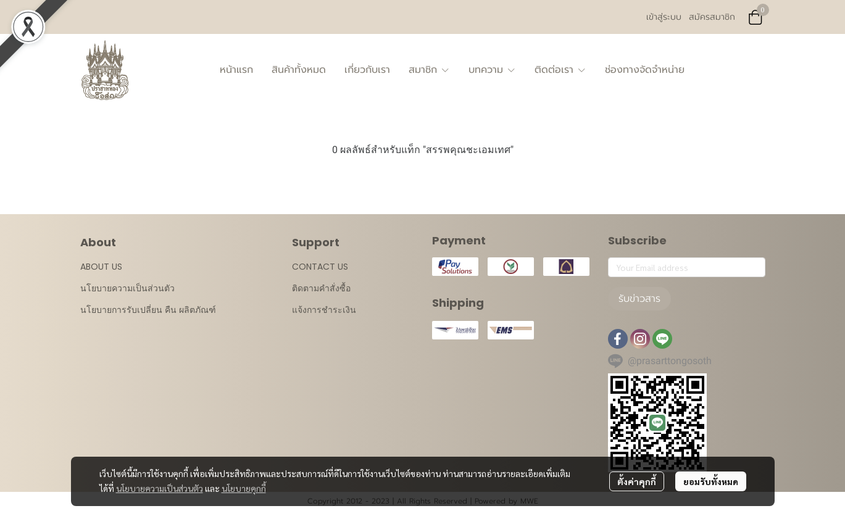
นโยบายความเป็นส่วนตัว (159, 488)
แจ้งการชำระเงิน (324, 310)
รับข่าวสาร (639, 298)
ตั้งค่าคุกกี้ (636, 481)
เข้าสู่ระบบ (663, 16)
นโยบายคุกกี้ (244, 488)
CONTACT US (320, 266)
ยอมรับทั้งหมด (710, 481)
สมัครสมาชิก (712, 16)
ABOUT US (101, 266)
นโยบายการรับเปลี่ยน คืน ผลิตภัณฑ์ (148, 310)
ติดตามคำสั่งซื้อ (321, 288)
